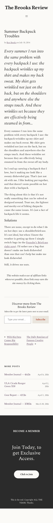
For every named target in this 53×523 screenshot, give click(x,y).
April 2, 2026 (45, 385)
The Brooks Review (26, 8)
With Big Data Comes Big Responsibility (12, 340)
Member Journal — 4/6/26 (17, 374)
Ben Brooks (11, 42)
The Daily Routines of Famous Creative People (37, 340)
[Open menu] (26, 16)
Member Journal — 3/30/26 (17, 403)
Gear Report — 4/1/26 (15, 395)
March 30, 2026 (42, 403)
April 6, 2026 (43, 374)
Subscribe (40, 319)
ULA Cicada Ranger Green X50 (14, 385)
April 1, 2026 (43, 395)
